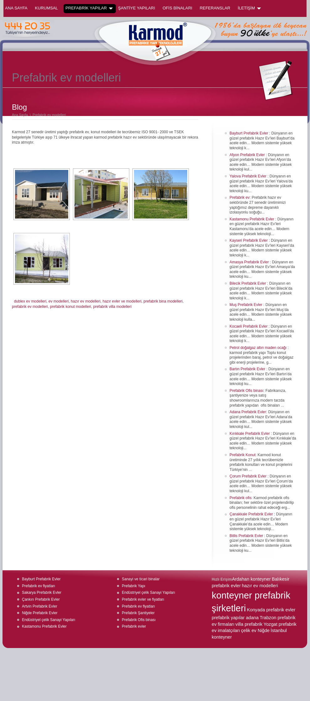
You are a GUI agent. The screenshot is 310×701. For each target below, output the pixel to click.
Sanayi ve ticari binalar (141, 579)
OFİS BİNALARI (177, 8)
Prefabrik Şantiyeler (138, 613)
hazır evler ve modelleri (122, 301)
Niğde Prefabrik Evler (39, 613)
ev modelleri (59, 301)
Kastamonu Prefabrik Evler (252, 219)
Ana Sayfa (16, 8)
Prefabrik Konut (243, 455)
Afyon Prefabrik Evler (248, 155)
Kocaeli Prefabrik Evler (249, 326)
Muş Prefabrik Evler (246, 305)
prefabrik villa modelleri (112, 306)
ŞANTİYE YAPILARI (136, 8)
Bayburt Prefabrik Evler (249, 133)
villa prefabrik (248, 624)
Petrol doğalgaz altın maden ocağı (258, 347)
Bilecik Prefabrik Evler (248, 283)
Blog (19, 107)
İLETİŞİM (249, 8)
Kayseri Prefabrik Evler (249, 240)
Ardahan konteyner (251, 579)
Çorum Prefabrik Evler (248, 476)
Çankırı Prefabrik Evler (41, 599)
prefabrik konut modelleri (70, 306)
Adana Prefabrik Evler (248, 412)
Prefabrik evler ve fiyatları (143, 599)
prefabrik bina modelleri (163, 301)
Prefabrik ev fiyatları (38, 586)
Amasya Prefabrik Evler (250, 262)
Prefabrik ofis (240, 498)
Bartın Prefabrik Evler (248, 369)
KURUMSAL (46, 8)
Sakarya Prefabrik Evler (41, 592)
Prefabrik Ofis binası (246, 390)
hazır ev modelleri (86, 301)
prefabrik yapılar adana (235, 617)
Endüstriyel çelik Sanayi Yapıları (48, 620)
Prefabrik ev (240, 197)
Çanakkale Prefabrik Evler (252, 514)
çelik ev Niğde (255, 630)
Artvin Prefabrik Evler (39, 606)
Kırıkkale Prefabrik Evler (250, 433)
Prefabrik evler (134, 626)
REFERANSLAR (215, 8)
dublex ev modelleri (30, 301)
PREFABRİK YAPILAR (89, 8)
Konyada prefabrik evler (271, 609)
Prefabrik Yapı (133, 586)
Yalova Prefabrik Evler (248, 176)
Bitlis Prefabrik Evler (247, 536)
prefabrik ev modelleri (30, 306)
